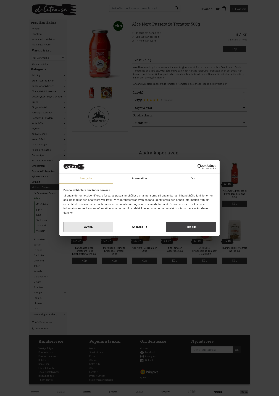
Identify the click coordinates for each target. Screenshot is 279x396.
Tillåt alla (190, 226)
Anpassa (139, 226)
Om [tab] (193, 178)
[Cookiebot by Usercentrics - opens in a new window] (200, 166)
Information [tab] (139, 178)
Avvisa (88, 226)
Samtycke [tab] (86, 178)
